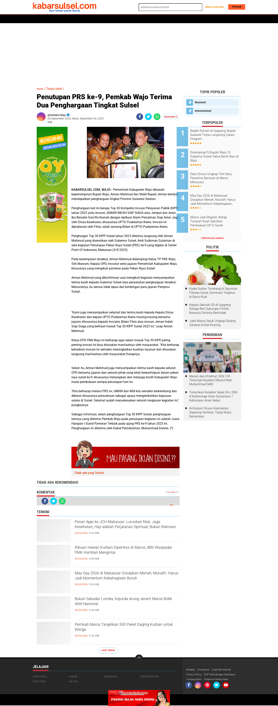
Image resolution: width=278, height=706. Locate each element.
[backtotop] (139, 658)
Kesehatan (127, 18)
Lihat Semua (108, 650)
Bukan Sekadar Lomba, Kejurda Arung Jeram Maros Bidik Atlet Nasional (123, 602)
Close (113, 692)
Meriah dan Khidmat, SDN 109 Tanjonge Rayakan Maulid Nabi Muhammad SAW (210, 370)
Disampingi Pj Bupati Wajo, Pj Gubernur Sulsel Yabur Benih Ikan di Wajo (217, 154)
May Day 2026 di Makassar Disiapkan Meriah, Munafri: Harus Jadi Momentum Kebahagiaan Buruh (124, 580)
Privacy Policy (194, 674)
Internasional (203, 110)
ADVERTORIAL (146, 18)
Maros (162, 18)
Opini (174, 18)
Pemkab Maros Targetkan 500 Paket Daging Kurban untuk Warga (122, 628)
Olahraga (109, 18)
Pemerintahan (149, 676)
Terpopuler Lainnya (212, 227)
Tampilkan (172, 492)
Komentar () (171, 116)
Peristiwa (92, 18)
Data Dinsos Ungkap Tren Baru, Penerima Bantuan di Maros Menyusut (215, 174)
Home (38, 18)
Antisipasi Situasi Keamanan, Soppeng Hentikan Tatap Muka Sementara (210, 402)
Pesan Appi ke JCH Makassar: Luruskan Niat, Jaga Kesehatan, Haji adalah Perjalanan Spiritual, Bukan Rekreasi (123, 528)
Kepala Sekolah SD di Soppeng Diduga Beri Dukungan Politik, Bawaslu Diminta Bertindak (210, 298)
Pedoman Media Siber (218, 679)
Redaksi (191, 669)
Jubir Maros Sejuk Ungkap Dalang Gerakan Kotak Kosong (212, 312)
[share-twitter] (148, 116)
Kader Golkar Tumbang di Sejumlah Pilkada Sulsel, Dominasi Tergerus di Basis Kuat (213, 282)
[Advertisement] (139, 53)
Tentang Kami (194, 679)
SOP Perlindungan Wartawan (222, 674)
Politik (50, 18)
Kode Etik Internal (223, 669)
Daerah (64, 18)
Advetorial (40, 676)
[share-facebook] (139, 116)
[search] (170, 7)
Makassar (110, 676)
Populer (235, 7)
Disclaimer (204, 669)
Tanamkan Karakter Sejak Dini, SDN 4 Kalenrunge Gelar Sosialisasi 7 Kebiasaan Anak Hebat (213, 386)
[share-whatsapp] (157, 116)
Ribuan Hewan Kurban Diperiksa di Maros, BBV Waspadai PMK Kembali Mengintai (125, 551)
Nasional (200, 102)
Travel (186, 18)
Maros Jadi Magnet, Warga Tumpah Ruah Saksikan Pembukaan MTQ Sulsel (215, 213)
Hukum (77, 18)
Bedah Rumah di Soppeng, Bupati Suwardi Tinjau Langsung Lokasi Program (215, 135)
